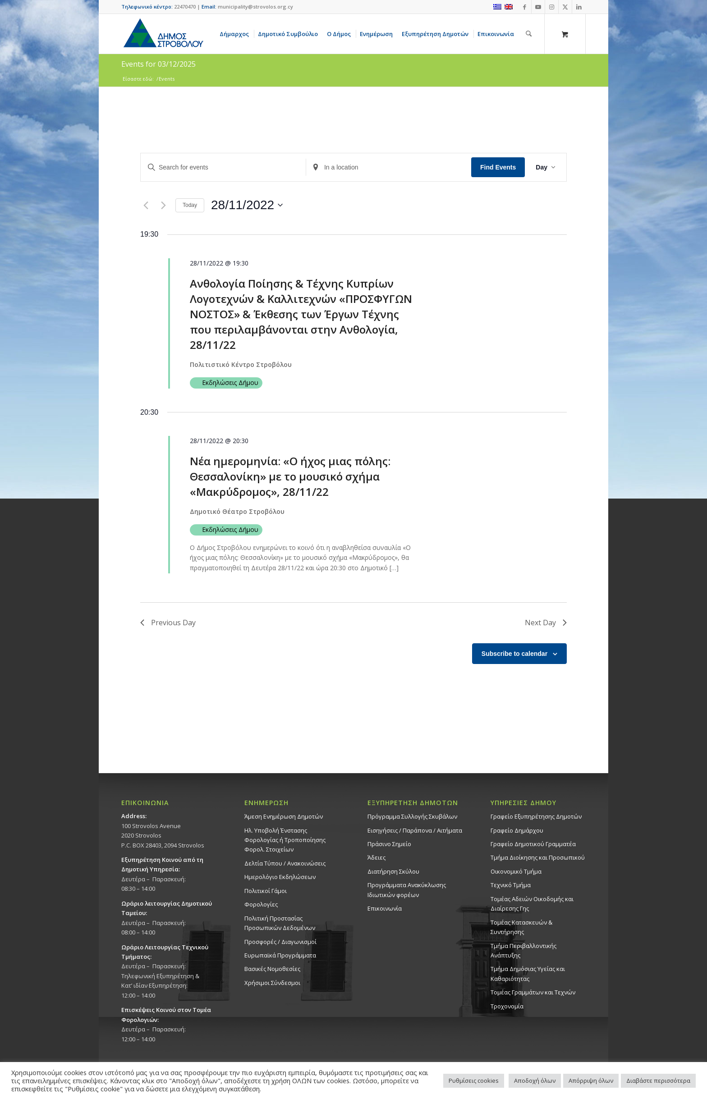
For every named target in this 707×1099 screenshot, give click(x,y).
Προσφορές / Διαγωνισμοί (280, 942)
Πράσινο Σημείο (389, 844)
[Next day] (163, 205)
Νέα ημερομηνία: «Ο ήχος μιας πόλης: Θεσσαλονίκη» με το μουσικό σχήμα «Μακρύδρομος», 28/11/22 (290, 476)
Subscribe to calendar (514, 653)
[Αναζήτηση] (528, 34)
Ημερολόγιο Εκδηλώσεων (280, 877)
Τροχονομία (507, 1006)
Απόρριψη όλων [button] (591, 1080)
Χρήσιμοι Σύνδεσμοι (272, 983)
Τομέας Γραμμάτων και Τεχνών (533, 992)
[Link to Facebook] (524, 7)
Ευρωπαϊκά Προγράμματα (280, 955)
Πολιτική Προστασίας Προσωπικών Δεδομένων (279, 923)
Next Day (546, 622)
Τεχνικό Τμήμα (511, 885)
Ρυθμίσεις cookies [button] (474, 1080)
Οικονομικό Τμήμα (516, 871)
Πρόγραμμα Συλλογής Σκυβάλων (412, 816)
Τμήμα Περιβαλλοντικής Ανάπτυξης (523, 950)
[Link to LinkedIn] (579, 7)
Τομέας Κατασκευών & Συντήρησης (521, 927)
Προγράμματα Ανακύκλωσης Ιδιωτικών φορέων (406, 889)
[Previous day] (145, 205)
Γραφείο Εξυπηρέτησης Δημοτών (536, 816)
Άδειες (376, 857)
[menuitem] (236, 34)
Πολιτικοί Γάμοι (265, 891)
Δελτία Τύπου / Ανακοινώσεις (285, 863)
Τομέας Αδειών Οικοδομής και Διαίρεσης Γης (532, 903)
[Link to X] (565, 7)
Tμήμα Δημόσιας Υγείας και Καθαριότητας (528, 973)
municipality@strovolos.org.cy (255, 6)
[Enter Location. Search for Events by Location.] (388, 167)
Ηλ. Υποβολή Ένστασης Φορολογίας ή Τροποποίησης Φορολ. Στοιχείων (285, 840)
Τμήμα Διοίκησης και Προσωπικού (538, 857)
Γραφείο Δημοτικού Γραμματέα (533, 844)
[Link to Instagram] (551, 7)
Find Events (498, 167)
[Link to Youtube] (538, 7)
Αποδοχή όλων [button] (535, 1080)
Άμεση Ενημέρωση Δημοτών (283, 816)
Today (190, 205)
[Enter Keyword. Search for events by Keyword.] (223, 167)
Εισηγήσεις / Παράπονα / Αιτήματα (414, 830)
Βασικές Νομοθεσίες (272, 969)
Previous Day (168, 622)
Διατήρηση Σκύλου (393, 871)
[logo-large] (162, 34)
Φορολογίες (261, 904)
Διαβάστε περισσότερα (658, 1080)
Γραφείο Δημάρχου (517, 830)
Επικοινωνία (384, 908)
